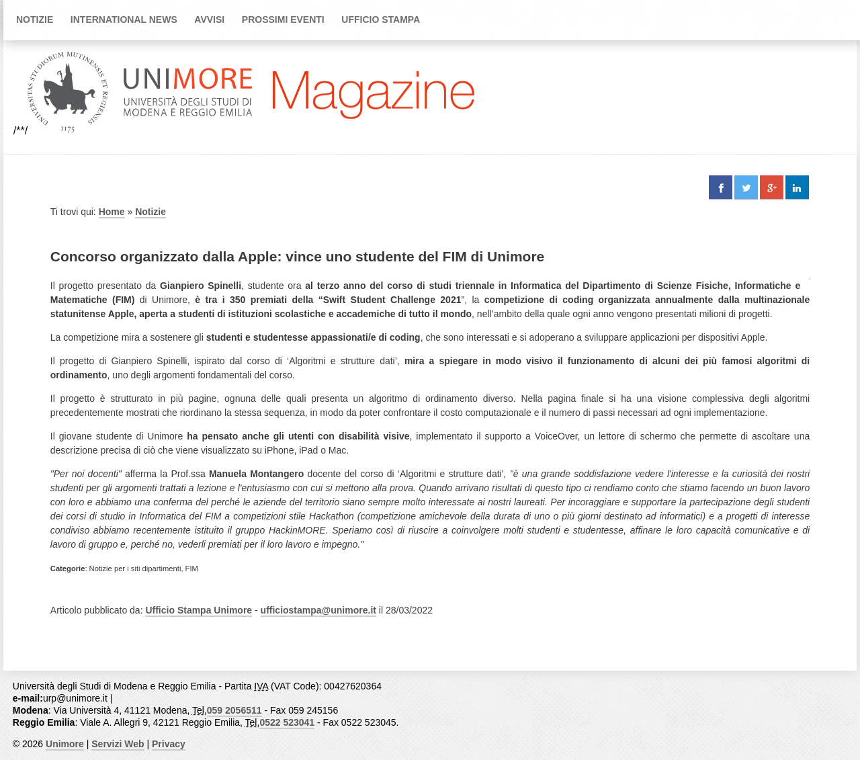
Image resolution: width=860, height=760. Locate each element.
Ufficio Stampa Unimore (198, 610)
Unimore (65, 743)
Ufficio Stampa (380, 19)
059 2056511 (234, 710)
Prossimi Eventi (283, 19)
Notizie (34, 19)
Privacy (168, 743)
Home (112, 211)
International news (124, 19)
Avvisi (209, 19)
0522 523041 (286, 722)
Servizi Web (117, 743)
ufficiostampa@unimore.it (318, 610)
